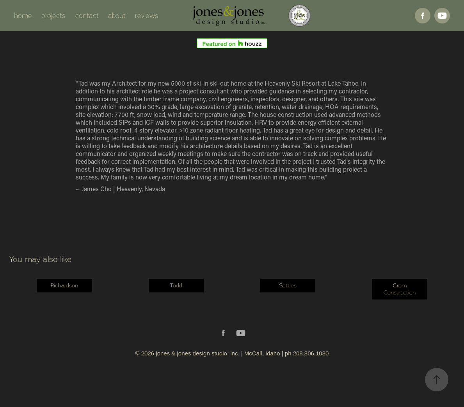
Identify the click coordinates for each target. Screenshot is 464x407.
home (23, 16)
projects (53, 16)
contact (87, 16)
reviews (146, 16)
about (117, 16)
